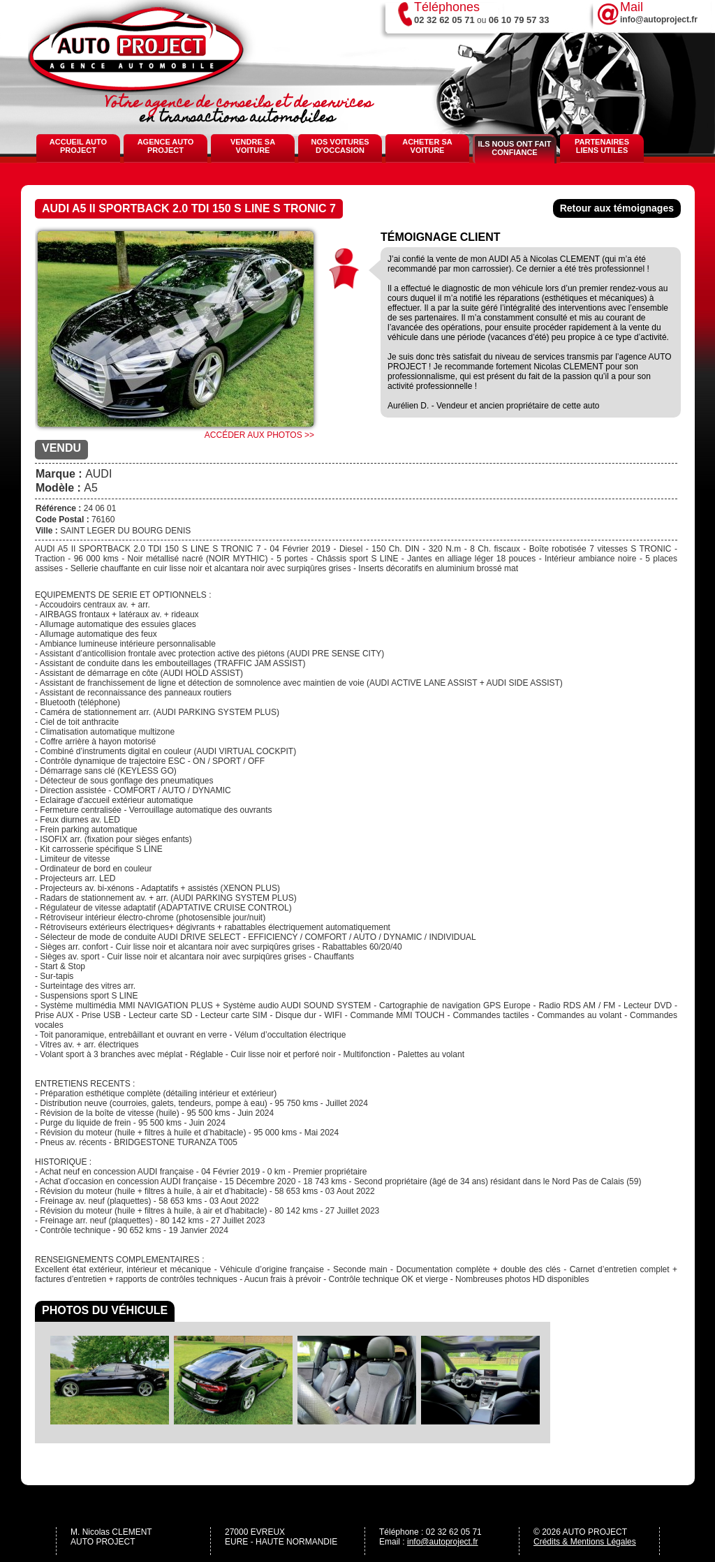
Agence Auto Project (166, 146)
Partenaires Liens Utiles (602, 146)
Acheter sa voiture (427, 146)
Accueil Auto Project (78, 146)
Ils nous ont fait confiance (514, 148)
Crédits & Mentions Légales (584, 1542)
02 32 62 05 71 (444, 20)
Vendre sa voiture (252, 146)
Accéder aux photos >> (259, 435)
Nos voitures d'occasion (340, 146)
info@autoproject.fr (442, 1542)
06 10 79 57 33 (519, 20)
